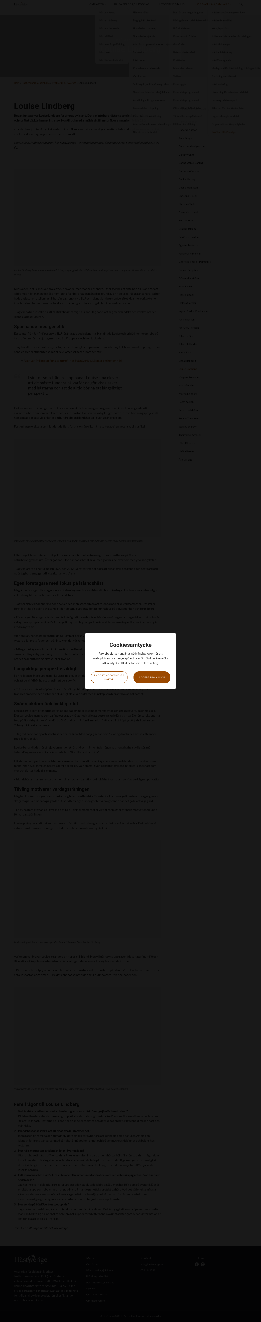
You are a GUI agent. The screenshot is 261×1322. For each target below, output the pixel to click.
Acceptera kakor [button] (152, 677)
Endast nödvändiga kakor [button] (109, 677)
